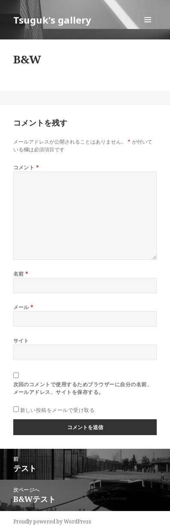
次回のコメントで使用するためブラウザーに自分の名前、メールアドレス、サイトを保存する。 (82, 388)
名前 (21, 273)
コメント (26, 167)
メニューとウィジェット (147, 28)
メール (23, 307)
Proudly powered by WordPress (52, 521)
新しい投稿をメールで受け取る (57, 410)
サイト (21, 340)
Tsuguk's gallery (52, 19)
